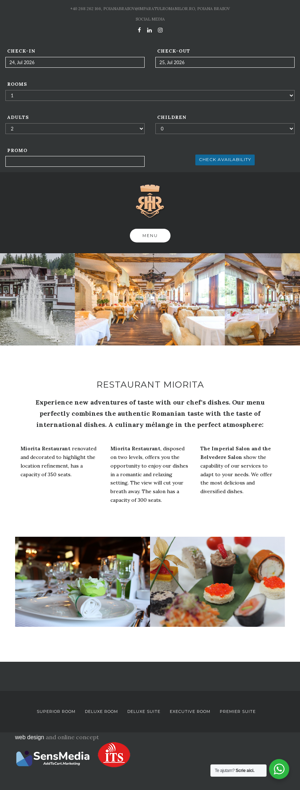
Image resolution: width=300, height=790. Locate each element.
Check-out (173, 51)
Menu (150, 235)
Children (171, 117)
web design (29, 737)
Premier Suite (238, 711)
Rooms (17, 84)
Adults (18, 117)
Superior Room (56, 711)
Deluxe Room (101, 711)
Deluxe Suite (143, 711)
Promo (17, 150)
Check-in (21, 51)
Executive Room (190, 711)
